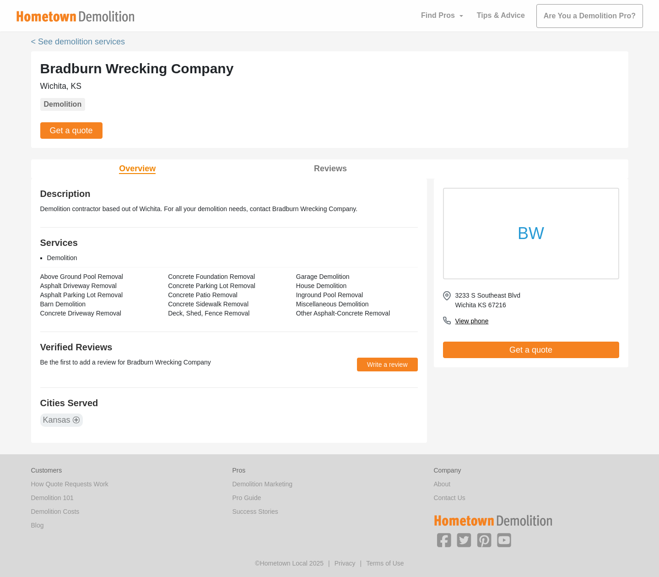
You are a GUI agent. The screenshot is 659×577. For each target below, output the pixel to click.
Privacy (345, 563)
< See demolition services (78, 41)
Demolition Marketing (262, 484)
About (442, 484)
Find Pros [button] (438, 15)
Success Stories (255, 511)
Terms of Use (385, 563)
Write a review (387, 364)
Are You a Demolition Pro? (590, 16)
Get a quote (71, 130)
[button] (444, 539)
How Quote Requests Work (69, 484)
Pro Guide (246, 497)
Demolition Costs (55, 511)
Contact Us (449, 497)
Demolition (63, 104)
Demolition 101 (52, 497)
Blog (37, 525)
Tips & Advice (501, 15)
